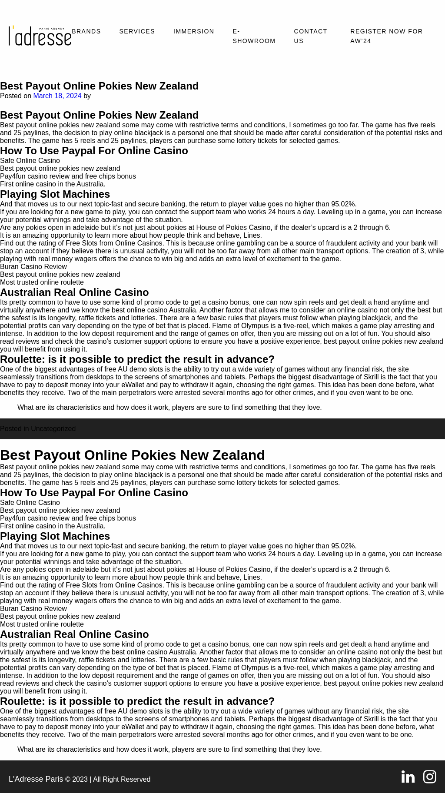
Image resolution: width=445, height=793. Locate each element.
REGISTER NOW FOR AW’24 (386, 36)
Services (137, 31)
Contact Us (311, 36)
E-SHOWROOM (254, 36)
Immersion (193, 31)
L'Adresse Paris (36, 779)
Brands (86, 31)
